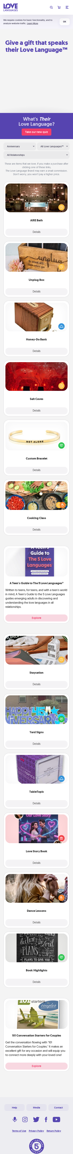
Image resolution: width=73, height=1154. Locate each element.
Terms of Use (19, 1130)
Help (14, 1107)
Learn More (32, 23)
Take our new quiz (36, 132)
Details (37, 232)
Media (36, 1107)
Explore (36, 618)
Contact (58, 1107)
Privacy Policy (36, 1130)
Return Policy (54, 1130)
